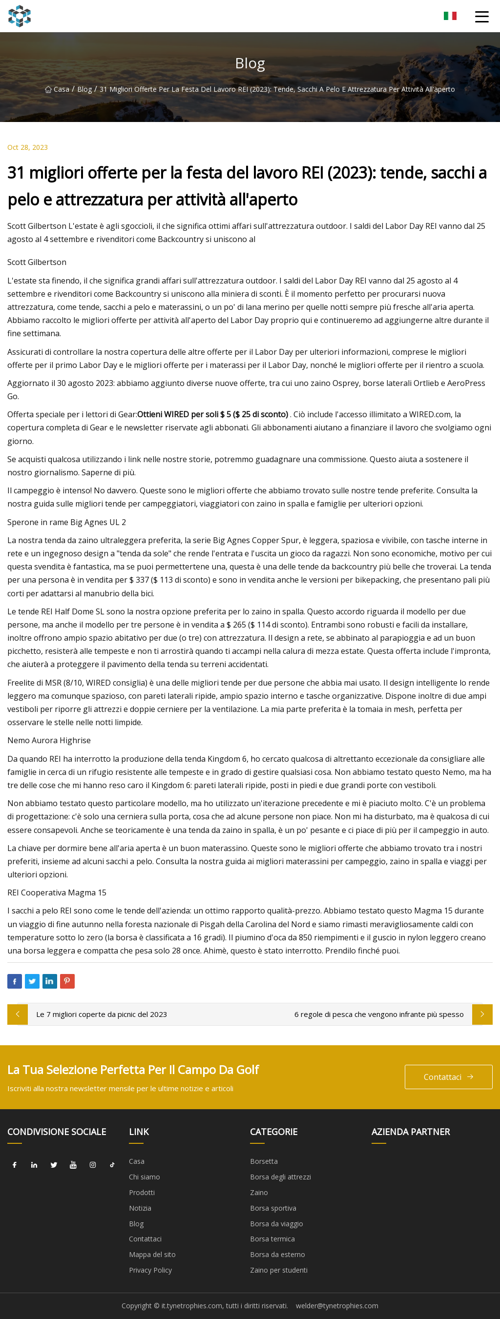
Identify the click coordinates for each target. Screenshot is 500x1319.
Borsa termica (272, 1238)
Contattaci (449, 1077)
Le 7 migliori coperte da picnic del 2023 (101, 1014)
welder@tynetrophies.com (337, 1305)
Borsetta (264, 1161)
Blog (84, 89)
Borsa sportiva (273, 1208)
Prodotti (142, 1192)
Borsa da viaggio (276, 1223)
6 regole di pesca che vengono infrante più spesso (379, 1014)
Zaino (259, 1192)
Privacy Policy (150, 1270)
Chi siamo (144, 1176)
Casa (57, 89)
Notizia (140, 1208)
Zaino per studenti (279, 1270)
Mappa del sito (152, 1254)
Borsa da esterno (277, 1254)
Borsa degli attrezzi (280, 1176)
